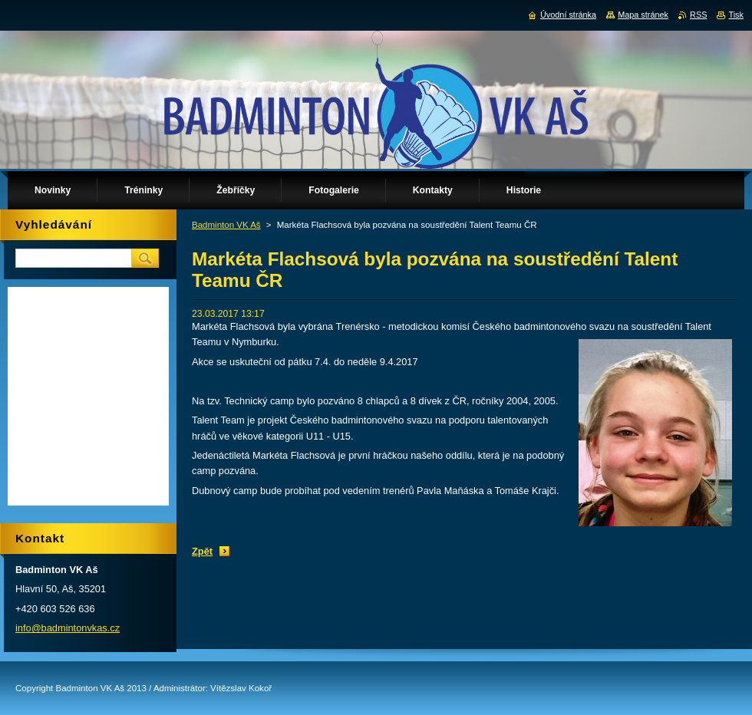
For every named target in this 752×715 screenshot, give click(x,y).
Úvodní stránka (568, 14)
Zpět (202, 551)
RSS (698, 14)
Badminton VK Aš (226, 224)
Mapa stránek (643, 14)
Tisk (736, 14)
